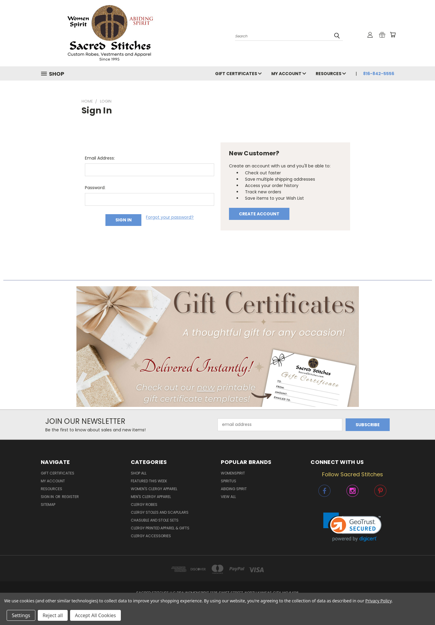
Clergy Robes (144, 504)
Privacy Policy (378, 601)
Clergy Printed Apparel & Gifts (160, 528)
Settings (21, 615)
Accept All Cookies (95, 615)
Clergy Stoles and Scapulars (159, 512)
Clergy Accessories (151, 535)
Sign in (48, 496)
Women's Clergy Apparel (154, 488)
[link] (352, 527)
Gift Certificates (238, 74)
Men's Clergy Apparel (151, 496)
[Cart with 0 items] (393, 35)
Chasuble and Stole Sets (155, 520)
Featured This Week (149, 481)
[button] (217, 346)
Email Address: (100, 158)
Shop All (139, 473)
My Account (288, 74)
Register (70, 496)
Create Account (259, 214)
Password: (95, 188)
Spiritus (228, 481)
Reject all (53, 615)
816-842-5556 (378, 74)
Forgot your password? (170, 217)
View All (228, 496)
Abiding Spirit (234, 488)
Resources (331, 74)
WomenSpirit (233, 473)
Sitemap (48, 504)
